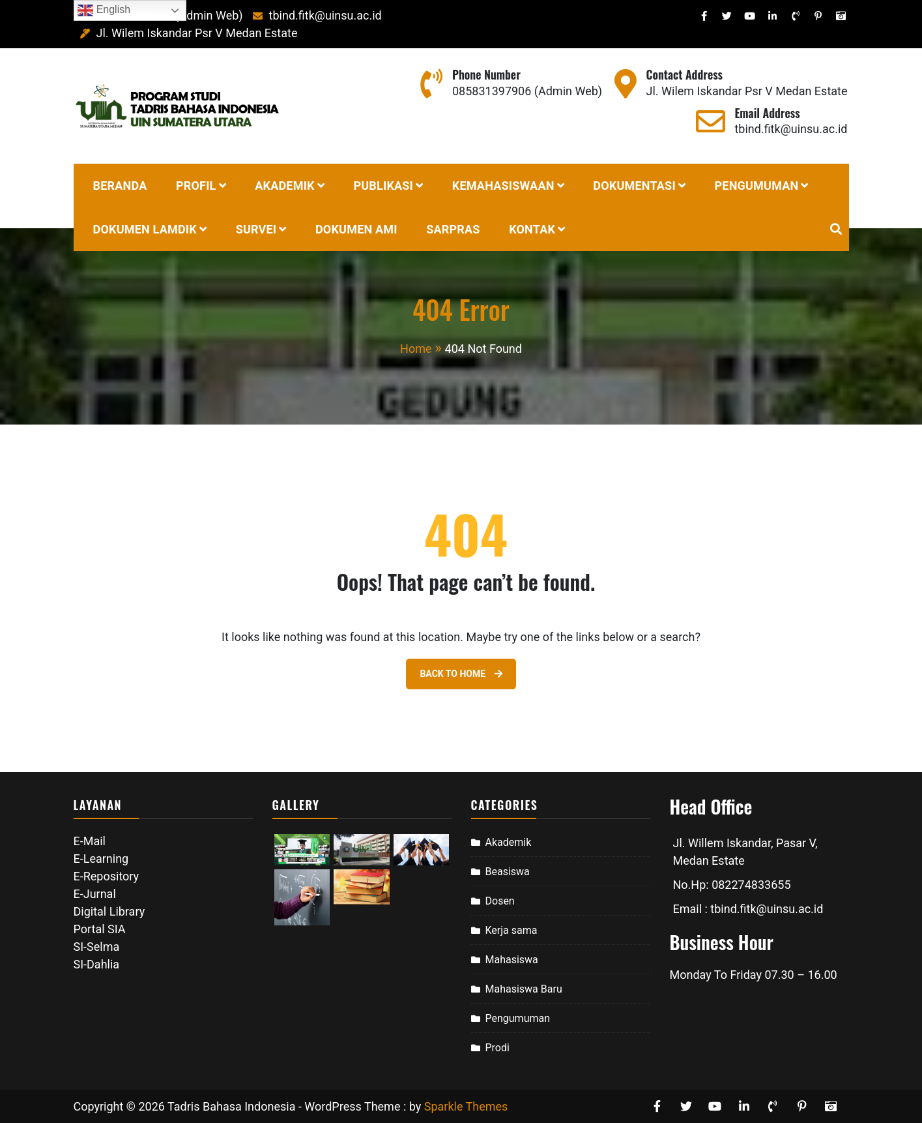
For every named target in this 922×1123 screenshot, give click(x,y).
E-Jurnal (95, 894)
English (104, 10)
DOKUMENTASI (634, 185)
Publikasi (383, 185)
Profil (196, 185)
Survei (256, 229)
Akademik (285, 185)
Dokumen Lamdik (145, 229)
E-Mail (90, 841)
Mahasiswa (511, 959)
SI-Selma (97, 946)
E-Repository (106, 876)
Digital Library (109, 911)
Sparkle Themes (466, 1106)
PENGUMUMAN (757, 185)
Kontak (532, 229)
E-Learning (101, 858)
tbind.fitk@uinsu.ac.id (314, 15)
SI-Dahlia (97, 964)
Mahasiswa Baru (523, 989)
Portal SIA (100, 929)
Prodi (497, 1047)
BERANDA (120, 185)
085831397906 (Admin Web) (527, 91)
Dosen (500, 901)
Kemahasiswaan (503, 185)
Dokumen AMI (356, 229)
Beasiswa (507, 871)
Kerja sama (511, 930)
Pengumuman (518, 1018)
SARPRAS (453, 229)
